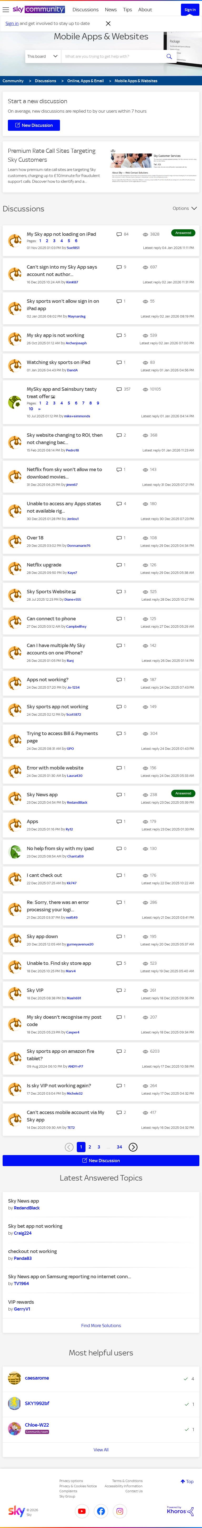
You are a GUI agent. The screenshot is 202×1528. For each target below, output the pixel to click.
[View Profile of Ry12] (69, 829)
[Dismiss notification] (108, 23)
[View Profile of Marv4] (71, 971)
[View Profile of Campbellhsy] (76, 626)
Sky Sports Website (49, 592)
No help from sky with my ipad (60, 848)
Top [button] (190, 1481)
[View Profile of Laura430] (75, 776)
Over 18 (35, 538)
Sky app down (42, 936)
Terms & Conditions (127, 1481)
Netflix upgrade (44, 565)
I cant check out (44, 875)
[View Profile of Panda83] (23, 1258)
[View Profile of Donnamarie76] (78, 546)
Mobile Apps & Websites (101, 36)
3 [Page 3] (99, 1147)
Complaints (68, 1491)
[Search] (113, 56)
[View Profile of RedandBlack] (77, 802)
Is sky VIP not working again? (59, 1086)
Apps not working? (47, 680)
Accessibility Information (124, 1486)
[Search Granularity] (43, 56)
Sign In (190, 9)
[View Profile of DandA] (72, 370)
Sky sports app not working (57, 707)
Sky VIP (35, 990)
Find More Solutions (101, 1325)
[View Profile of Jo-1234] (73, 687)
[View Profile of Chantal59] (75, 856)
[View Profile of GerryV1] (22, 1309)
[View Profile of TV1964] (21, 1283)
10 (31, 409)
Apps (32, 821)
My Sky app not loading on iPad (61, 234)
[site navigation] (6, 9)
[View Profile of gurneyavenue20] (80, 944)
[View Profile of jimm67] (72, 485)
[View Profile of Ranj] (70, 661)
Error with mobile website (55, 768)
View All (101, 1449)
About (145, 10)
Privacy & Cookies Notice (78, 1486)
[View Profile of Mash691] (74, 998)
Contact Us (134, 1491)
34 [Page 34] (119, 1147)
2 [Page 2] (90, 1147)
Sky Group (67, 1496)
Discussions (86, 10)
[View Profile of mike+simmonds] (77, 416)
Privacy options (71, 1481)
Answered (183, 233)
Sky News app (42, 795)
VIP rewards (21, 1302)
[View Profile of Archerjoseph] (76, 343)
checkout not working (32, 1251)
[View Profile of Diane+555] (72, 599)
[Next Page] (133, 1147)
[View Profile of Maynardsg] (76, 316)
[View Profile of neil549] (72, 917)
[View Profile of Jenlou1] (73, 519)
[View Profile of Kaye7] (72, 573)
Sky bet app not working (35, 1226)
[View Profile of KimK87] (72, 282)
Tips (127, 10)
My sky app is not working (55, 335)
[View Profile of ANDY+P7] (75, 1066)
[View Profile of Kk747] (72, 883)
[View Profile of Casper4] (72, 1032)
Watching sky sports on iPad (58, 362)
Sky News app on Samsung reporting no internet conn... (69, 1277)
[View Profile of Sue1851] (73, 248)
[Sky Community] (39, 9)
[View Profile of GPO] (70, 749)
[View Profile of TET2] (71, 1128)
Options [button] (181, 208)
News (111, 10)
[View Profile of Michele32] (75, 1093)
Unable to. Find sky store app (59, 963)
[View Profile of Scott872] (73, 714)
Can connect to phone (51, 619)
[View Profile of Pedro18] (72, 450)
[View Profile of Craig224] (23, 1233)
